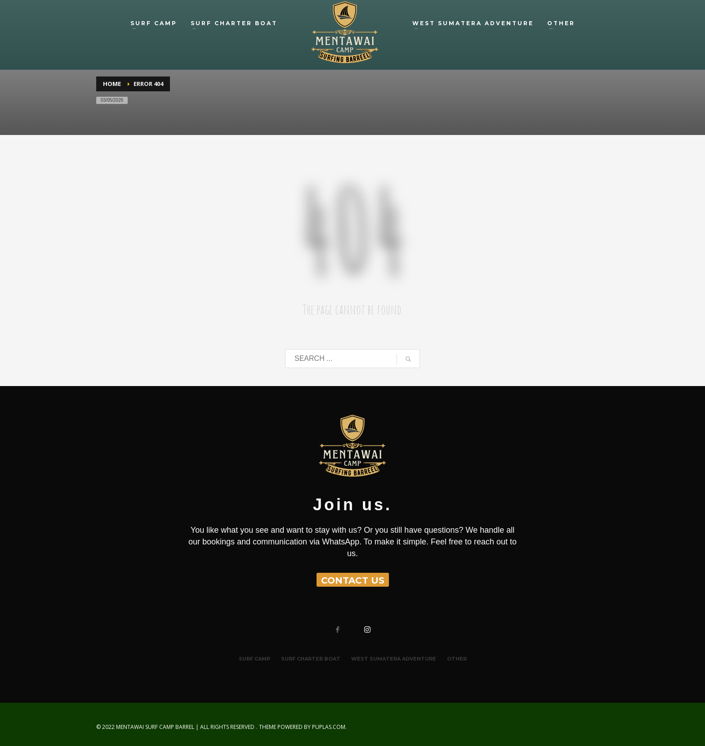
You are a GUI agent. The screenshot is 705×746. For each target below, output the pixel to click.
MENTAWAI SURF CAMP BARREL (155, 727)
